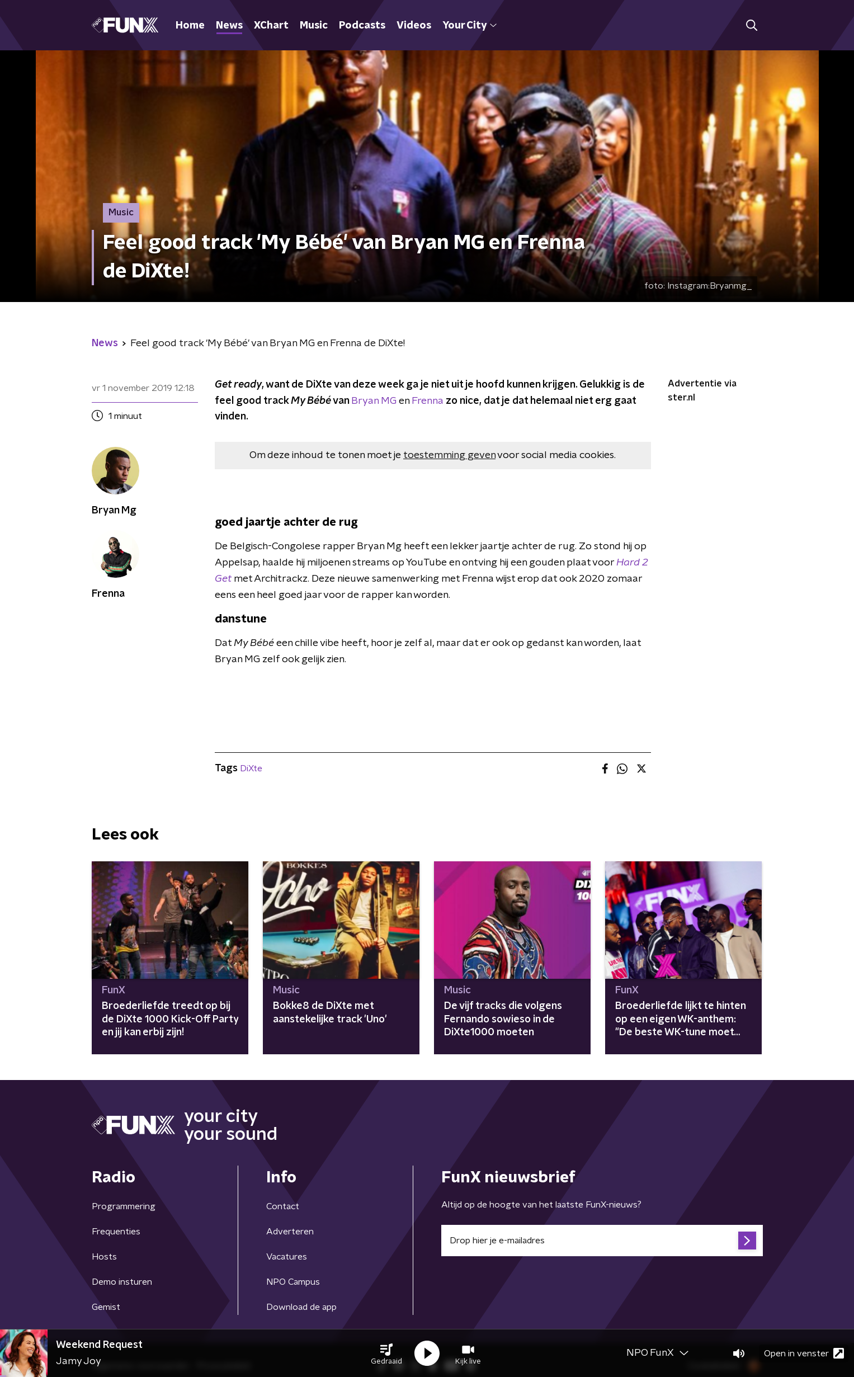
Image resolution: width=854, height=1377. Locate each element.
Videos (414, 26)
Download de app (301, 1307)
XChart (271, 26)
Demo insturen (122, 1281)
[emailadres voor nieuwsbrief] (602, 1240)
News (229, 26)
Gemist (106, 1307)
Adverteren (290, 1231)
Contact (282, 1206)
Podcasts (362, 26)
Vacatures (286, 1256)
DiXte (251, 768)
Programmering (123, 1206)
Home (190, 26)
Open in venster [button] (804, 1353)
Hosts (104, 1256)
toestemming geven (449, 455)
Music (314, 26)
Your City (469, 26)
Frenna (427, 401)
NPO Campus (293, 1281)
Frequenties (116, 1231)
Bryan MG (374, 401)
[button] (386, 1353)
